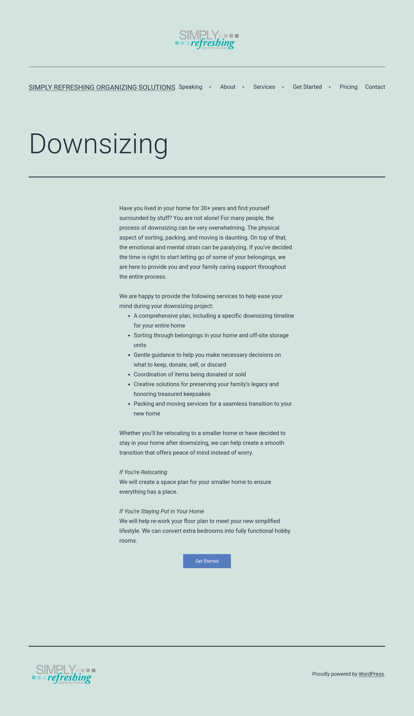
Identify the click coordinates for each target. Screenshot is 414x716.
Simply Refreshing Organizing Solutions (102, 87)
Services (264, 86)
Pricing (349, 86)
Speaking (190, 86)
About (227, 86)
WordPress (371, 674)
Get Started (307, 86)
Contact (375, 86)
